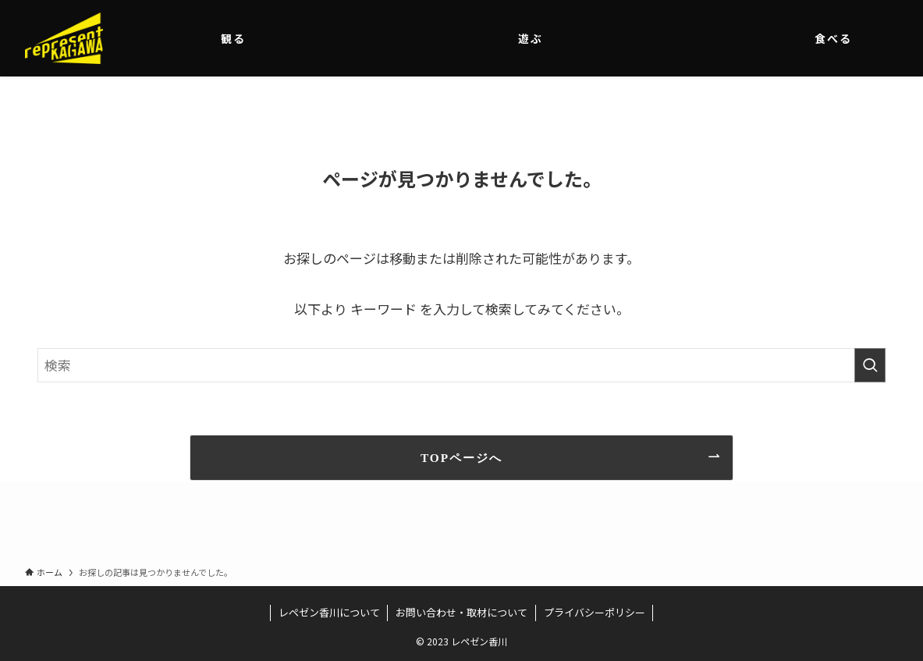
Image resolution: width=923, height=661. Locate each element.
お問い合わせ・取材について (461, 612)
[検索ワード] (461, 365)
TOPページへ (461, 457)
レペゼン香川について (329, 612)
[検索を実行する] (870, 365)
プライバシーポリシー (594, 612)
